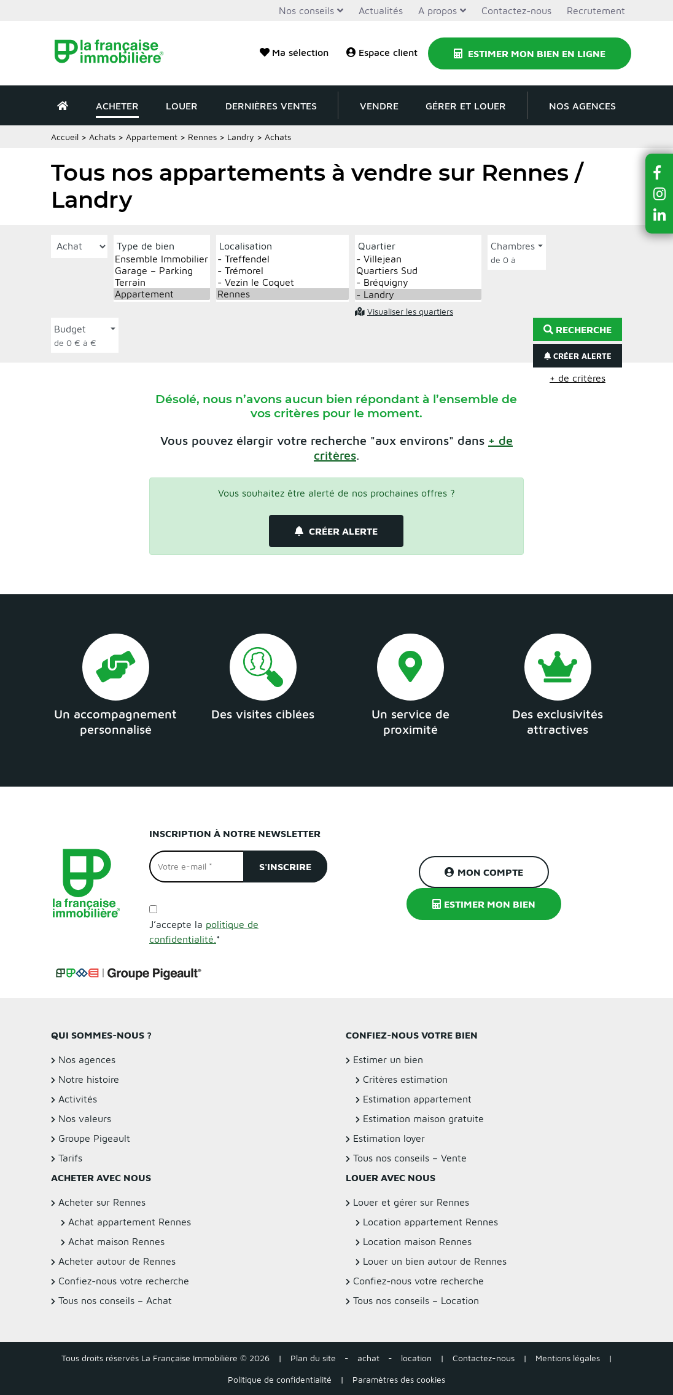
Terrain (162, 282)
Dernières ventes (271, 105)
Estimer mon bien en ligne (529, 53)
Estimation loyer (389, 1138)
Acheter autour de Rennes (117, 1261)
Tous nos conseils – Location (416, 1300)
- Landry (418, 295)
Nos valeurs (84, 1118)
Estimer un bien (388, 1059)
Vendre (379, 105)
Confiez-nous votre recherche (123, 1280)
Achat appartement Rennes (129, 1221)
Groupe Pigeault (94, 1138)
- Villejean (418, 259)
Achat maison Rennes (116, 1241)
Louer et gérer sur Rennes (411, 1202)
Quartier (376, 245)
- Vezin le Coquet (282, 282)
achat (368, 1358)
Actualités (381, 10)
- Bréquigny (418, 282)
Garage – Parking (162, 271)
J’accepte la (204, 932)
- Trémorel (282, 271)
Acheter (117, 105)
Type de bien (145, 245)
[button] (659, 172)
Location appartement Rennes (430, 1221)
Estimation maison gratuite (423, 1118)
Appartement (151, 137)
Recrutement (596, 10)
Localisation (245, 245)
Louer (182, 105)
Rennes (202, 137)
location (416, 1358)
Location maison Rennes (417, 1241)
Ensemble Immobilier (162, 259)
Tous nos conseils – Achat (115, 1300)
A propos (437, 10)
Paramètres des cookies (398, 1379)
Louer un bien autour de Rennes (435, 1261)
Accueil (65, 137)
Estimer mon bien (483, 904)
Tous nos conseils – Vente (410, 1157)
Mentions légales (567, 1358)
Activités (77, 1098)
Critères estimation (405, 1079)
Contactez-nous (516, 10)
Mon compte (484, 872)
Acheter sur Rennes (102, 1202)
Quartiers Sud (418, 271)
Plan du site (313, 1358)
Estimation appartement (417, 1098)
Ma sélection (294, 52)
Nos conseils (306, 10)
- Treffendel (282, 259)
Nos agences (582, 105)
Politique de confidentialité (280, 1379)
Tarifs (70, 1157)
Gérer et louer (466, 105)
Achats (102, 137)
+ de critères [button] (577, 377)
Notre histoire (88, 1079)
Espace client (382, 52)
